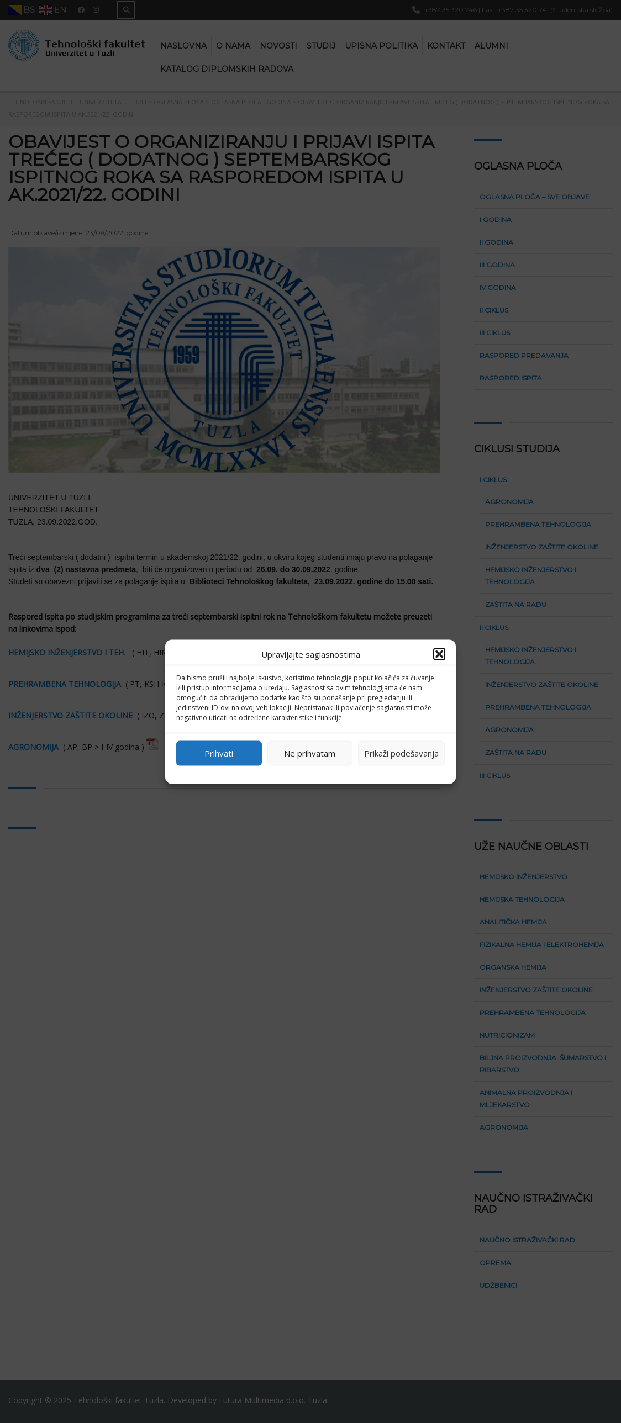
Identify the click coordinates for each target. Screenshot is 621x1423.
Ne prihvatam (309, 753)
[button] (439, 653)
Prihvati (218, 753)
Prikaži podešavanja (401, 753)
